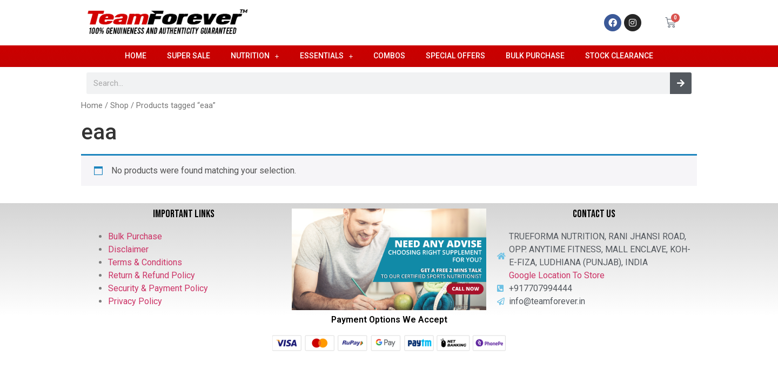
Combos (389, 55)
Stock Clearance (619, 55)
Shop (119, 105)
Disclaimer (128, 249)
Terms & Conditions (145, 262)
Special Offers (455, 55)
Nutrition (255, 56)
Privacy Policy (135, 301)
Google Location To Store (557, 275)
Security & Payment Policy (158, 288)
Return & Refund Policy (151, 275)
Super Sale (188, 55)
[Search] (681, 83)
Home (135, 55)
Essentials (326, 56)
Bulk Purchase (535, 55)
